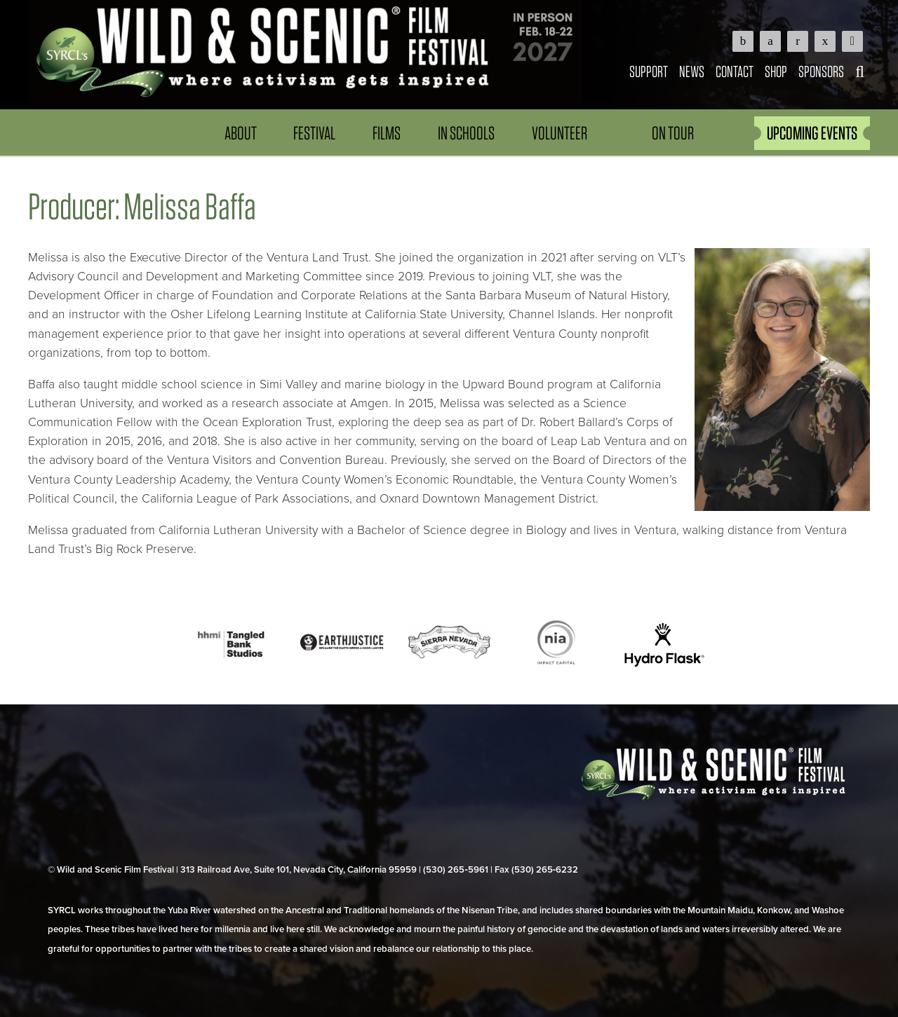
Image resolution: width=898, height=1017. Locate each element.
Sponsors (821, 71)
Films (387, 133)
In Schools (466, 133)
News (691, 71)
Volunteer (559, 133)
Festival (314, 133)
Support (648, 71)
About (240, 133)
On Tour (673, 133)
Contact (734, 71)
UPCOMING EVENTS (812, 133)
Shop (776, 71)
